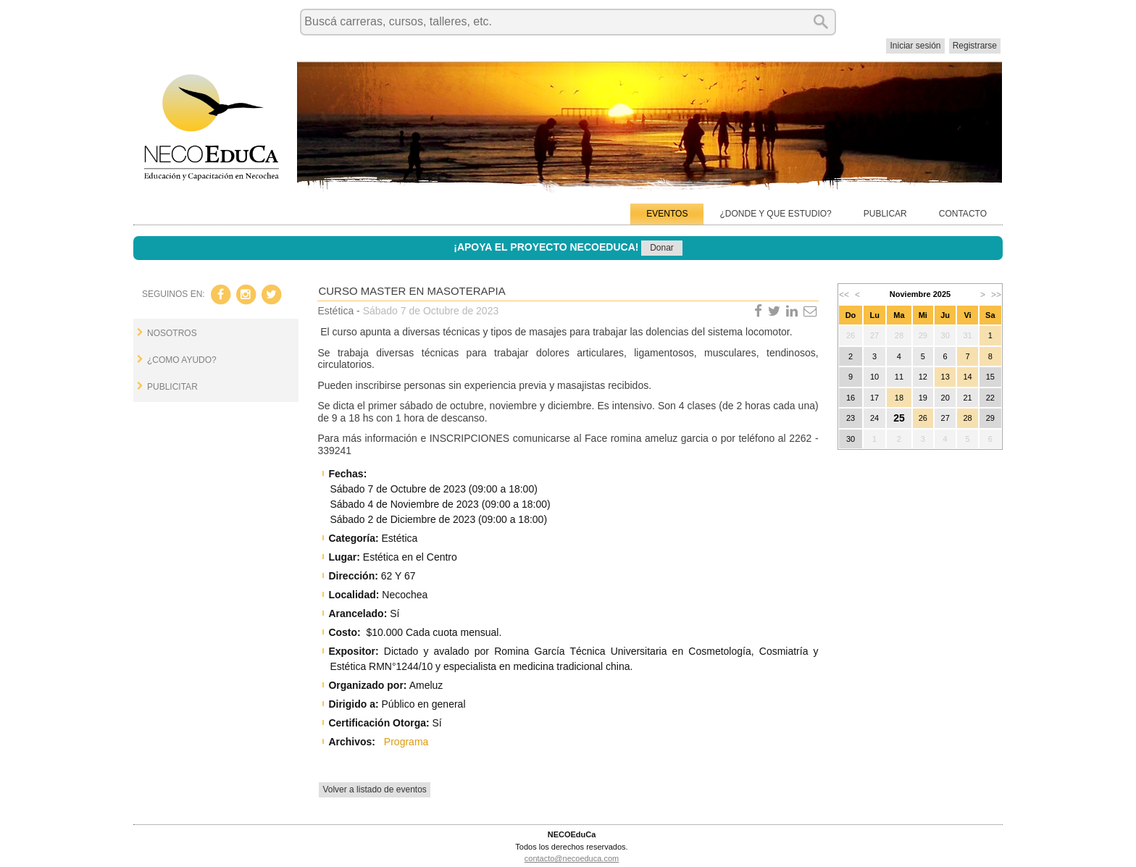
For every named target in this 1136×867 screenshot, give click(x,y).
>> (996, 295)
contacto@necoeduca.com (572, 858)
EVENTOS (667, 214)
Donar (662, 248)
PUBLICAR (885, 214)
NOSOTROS (172, 333)
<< (844, 295)
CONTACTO (963, 214)
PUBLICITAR (172, 387)
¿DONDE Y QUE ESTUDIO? (775, 214)
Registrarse (975, 46)
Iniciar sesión (915, 46)
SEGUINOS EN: (173, 294)
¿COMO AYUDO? (182, 360)
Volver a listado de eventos (374, 789)
